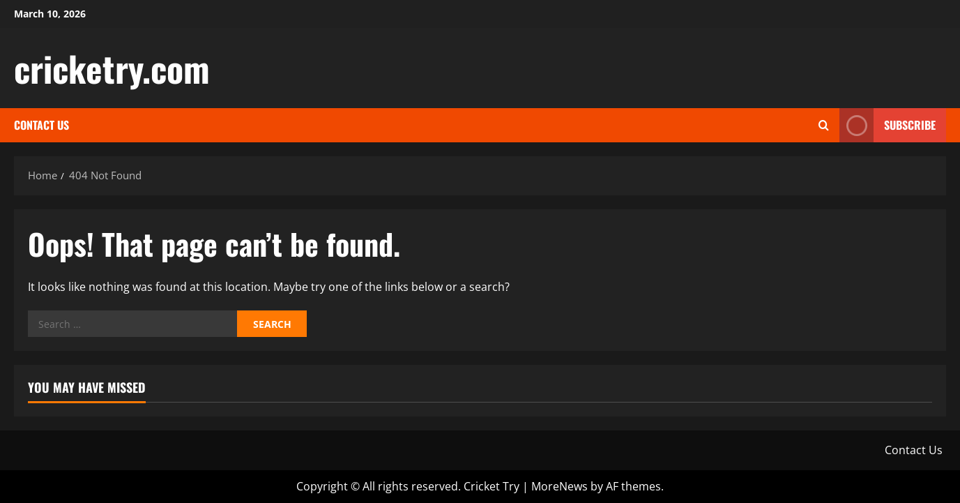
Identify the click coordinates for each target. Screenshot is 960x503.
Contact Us (41, 125)
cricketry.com (112, 67)
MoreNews (559, 486)
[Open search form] (823, 125)
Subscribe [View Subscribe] (887, 125)
